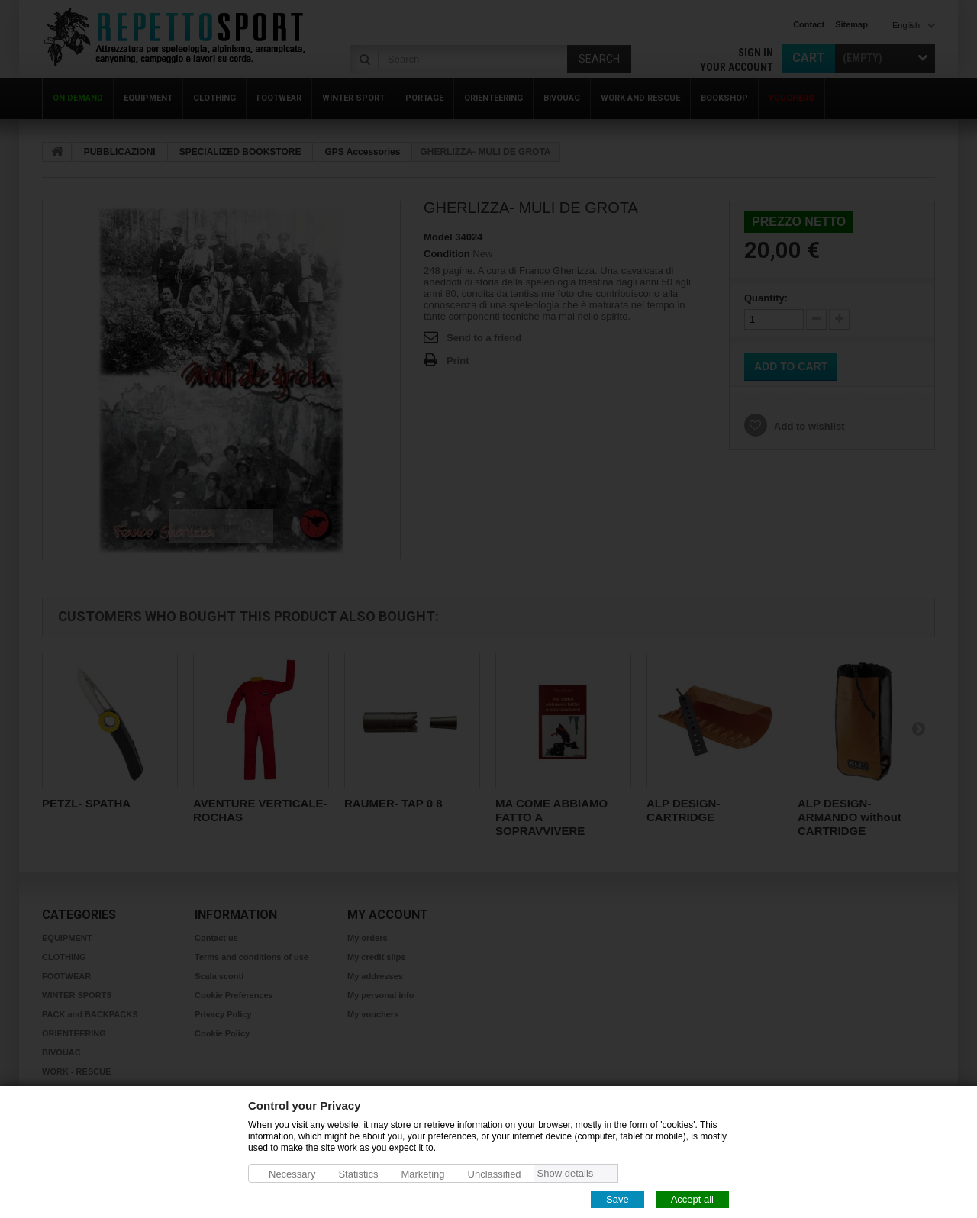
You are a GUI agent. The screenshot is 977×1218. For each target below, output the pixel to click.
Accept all (692, 1198)
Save (617, 1198)
